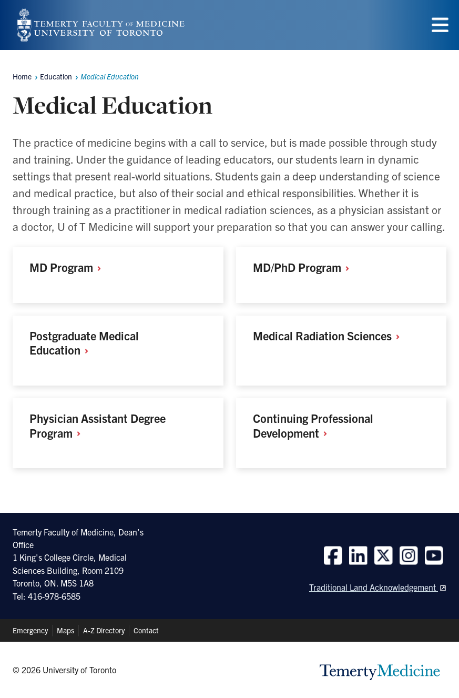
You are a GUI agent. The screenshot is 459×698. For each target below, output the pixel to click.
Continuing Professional (313, 425)
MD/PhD (304, 267)
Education (56, 76)
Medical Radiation (330, 335)
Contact (146, 630)
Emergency (30, 630)
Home (22, 76)
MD (68, 267)
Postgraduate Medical (84, 342)
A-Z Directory (104, 630)
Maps (65, 630)
